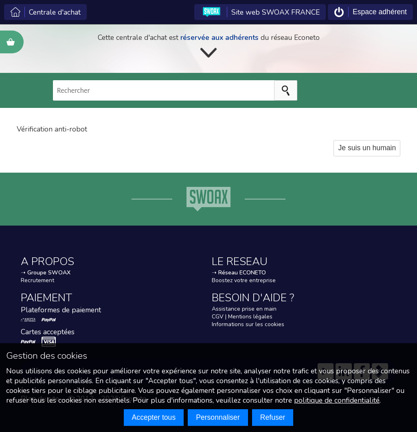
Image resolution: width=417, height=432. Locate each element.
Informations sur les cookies (248, 324)
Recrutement (37, 280)
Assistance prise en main (244, 309)
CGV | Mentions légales (242, 316)
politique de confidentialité (337, 400)
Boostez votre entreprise (244, 280)
